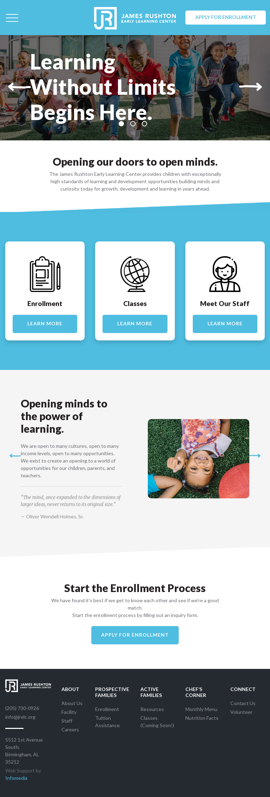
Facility (69, 712)
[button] (19, 86)
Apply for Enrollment (225, 17)
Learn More (44, 323)
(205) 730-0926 (22, 708)
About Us (72, 703)
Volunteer (241, 712)
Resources (152, 709)
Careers (70, 729)
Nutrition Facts (201, 718)
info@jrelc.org (20, 717)
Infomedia (16, 778)
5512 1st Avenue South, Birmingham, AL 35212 (24, 751)
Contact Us (243, 703)
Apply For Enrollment (135, 635)
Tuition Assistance (107, 721)
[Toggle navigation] (12, 18)
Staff (66, 721)
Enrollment (107, 709)
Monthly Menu (201, 709)
